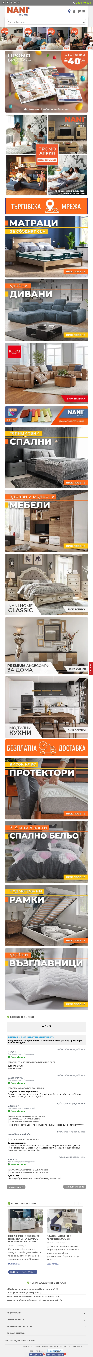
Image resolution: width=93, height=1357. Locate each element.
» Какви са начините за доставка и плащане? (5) (32, 1289)
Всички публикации (22, 1272)
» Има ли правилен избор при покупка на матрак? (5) (34, 1300)
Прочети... (14, 1263)
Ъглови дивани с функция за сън (59, 1237)
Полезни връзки (15, 1320)
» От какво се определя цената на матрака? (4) (33, 1296)
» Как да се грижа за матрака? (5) (24, 1293)
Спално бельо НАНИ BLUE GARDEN (28, 1170)
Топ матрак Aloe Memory (23, 1139)
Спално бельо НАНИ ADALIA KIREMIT (29, 1172)
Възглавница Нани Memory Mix (27, 1116)
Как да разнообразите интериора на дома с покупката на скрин (23, 1239)
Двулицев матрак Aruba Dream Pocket (31, 1062)
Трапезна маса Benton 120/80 (26, 1088)
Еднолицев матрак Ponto (24, 1119)
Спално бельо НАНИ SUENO (24, 1121)
